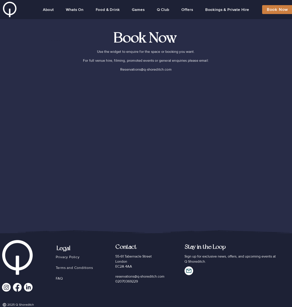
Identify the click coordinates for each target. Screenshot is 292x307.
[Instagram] (6, 287)
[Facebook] (17, 287)
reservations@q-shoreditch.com (139, 276)
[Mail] (188, 270)
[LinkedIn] (28, 287)
